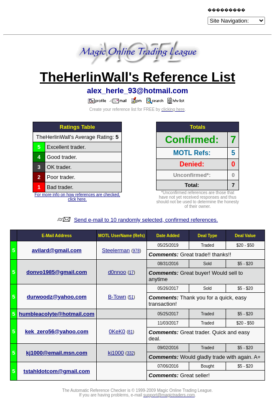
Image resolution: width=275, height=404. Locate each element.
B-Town (117, 297)
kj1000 (116, 353)
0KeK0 (117, 331)
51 (131, 297)
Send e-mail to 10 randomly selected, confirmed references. (146, 220)
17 (131, 272)
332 (130, 353)
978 (136, 250)
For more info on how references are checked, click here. (77, 197)
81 (130, 332)
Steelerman (116, 250)
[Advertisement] (108, 17)
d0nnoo (117, 272)
